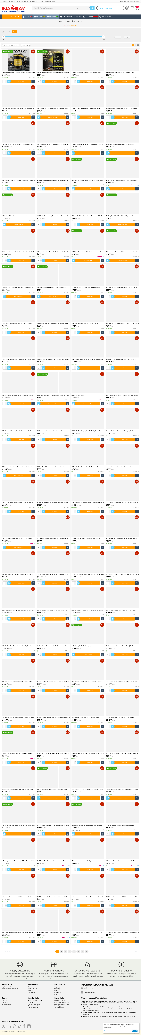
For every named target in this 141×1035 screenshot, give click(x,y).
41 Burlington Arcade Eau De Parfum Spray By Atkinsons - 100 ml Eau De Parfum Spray (53, 825)
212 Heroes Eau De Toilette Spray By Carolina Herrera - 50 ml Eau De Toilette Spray (122, 502)
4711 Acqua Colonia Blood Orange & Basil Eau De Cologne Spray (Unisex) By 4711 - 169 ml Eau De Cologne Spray (122, 825)
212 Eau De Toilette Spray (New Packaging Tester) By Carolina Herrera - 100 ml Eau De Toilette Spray (86, 431)
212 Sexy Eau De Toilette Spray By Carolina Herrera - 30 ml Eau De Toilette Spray (17, 574)
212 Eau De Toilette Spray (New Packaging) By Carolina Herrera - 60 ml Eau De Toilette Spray (121, 466)
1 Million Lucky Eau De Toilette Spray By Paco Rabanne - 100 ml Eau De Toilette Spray (121, 108)
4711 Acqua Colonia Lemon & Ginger (81, 861)
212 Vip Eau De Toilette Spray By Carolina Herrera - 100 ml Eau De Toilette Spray (18, 610)
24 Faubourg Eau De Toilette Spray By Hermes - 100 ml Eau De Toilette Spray (121, 681)
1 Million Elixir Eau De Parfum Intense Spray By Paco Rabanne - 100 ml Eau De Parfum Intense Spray (86, 108)
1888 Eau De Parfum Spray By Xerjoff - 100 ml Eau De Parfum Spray (121, 359)
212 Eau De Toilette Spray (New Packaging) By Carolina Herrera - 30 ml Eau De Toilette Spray (52, 466)
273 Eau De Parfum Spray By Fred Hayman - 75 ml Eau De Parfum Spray (122, 753)
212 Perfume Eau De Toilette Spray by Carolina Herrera (17, 538)
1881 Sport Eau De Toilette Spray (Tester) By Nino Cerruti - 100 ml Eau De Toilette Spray (53, 359)
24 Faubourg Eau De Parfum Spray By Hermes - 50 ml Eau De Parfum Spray (53, 681)
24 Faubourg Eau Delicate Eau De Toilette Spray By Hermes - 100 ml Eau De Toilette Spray (85, 717)
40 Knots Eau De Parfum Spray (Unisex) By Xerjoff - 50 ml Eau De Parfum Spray (87, 789)
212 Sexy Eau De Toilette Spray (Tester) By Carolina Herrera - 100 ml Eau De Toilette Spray (85, 538)
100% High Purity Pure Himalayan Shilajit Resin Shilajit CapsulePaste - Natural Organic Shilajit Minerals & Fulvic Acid (122, 180)
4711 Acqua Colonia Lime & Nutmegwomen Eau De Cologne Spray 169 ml (120, 861)
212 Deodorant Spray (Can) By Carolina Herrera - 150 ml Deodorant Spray (122, 395)
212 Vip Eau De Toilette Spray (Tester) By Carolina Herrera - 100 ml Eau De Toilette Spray (122, 574)
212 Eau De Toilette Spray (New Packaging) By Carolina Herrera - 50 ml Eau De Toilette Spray (86, 466)
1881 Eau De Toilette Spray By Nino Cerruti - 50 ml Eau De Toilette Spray (18, 359)
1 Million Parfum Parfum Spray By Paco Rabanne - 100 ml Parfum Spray (18, 144)
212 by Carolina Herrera (78, 395)
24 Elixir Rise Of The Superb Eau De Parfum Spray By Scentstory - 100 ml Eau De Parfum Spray (51, 646)
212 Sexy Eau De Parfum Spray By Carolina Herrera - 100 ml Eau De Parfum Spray (53, 538)
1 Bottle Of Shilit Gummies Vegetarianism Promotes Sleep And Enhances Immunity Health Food (53, 72)
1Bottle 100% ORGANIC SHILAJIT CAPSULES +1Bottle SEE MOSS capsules (17, 395)
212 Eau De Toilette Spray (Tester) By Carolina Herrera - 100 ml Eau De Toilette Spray (17, 502)
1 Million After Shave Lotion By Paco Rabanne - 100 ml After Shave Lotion (86, 72)
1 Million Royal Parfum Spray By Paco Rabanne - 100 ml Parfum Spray (87, 144)
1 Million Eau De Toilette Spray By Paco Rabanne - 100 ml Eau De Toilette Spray (53, 108)
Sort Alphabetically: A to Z (10, 45)
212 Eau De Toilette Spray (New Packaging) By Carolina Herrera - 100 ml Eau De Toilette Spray (121, 431)
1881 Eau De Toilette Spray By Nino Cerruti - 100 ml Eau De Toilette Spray (52, 323)
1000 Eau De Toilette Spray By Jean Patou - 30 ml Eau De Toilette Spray (52, 216)
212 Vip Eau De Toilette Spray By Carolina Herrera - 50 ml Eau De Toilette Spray (53, 610)
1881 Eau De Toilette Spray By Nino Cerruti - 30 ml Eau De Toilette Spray (122, 323)
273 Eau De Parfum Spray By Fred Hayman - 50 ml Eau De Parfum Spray (87, 753)
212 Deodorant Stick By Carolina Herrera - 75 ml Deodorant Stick (50, 431)
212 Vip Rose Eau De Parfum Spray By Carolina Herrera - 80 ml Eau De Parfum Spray (122, 610)
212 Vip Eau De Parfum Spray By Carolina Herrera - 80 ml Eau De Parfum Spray (87, 574)
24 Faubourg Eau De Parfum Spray (81, 646)
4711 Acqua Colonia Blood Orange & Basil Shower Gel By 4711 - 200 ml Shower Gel (18, 861)
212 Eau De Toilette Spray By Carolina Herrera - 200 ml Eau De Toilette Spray (52, 502)
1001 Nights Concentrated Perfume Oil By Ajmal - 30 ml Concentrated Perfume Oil (18, 251)
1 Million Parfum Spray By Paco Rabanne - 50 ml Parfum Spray (52, 144)
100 (26, 45)
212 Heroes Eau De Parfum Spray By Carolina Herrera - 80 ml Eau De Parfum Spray (87, 502)
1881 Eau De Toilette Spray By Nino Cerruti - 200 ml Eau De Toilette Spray (87, 323)
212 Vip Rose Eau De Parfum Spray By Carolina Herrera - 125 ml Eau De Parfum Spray (87, 610)
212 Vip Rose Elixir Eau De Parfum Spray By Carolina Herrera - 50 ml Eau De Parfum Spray (17, 646)
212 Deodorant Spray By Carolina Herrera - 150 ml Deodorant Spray (16, 431)
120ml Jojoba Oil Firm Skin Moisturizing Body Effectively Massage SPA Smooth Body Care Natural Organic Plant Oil (18, 287)
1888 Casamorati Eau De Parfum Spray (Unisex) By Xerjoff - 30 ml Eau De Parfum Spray (87, 359)
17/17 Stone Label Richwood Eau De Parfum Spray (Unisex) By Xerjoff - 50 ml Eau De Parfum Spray (85, 287)
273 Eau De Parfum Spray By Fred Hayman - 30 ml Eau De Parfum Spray (53, 753)
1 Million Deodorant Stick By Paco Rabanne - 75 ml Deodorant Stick (120, 72)
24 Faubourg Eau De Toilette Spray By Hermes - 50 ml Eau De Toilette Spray (18, 717)
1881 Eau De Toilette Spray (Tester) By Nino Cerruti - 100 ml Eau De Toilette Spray (122, 287)
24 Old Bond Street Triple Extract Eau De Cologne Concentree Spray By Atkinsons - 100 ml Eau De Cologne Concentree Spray (122, 717)
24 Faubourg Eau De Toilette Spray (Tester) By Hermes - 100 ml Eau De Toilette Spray (86, 681)
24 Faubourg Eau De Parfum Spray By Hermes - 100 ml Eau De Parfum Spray (17, 681)
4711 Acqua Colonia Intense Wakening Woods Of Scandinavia (50, 861)
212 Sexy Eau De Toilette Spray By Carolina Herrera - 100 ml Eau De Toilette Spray (122, 538)
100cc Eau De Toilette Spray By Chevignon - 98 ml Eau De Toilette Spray (53, 251)
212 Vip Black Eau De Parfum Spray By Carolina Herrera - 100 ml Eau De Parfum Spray (53, 574)
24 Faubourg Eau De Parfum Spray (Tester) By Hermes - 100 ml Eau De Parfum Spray (121, 646)
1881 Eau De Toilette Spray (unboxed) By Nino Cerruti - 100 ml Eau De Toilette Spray (17, 323)
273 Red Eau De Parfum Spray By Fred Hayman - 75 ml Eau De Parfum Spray (17, 789)
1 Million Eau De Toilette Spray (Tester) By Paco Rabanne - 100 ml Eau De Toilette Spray (18, 108)
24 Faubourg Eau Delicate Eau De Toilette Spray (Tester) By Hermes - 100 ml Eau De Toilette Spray (53, 717)
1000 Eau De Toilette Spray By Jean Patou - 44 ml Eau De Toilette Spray (87, 216)
